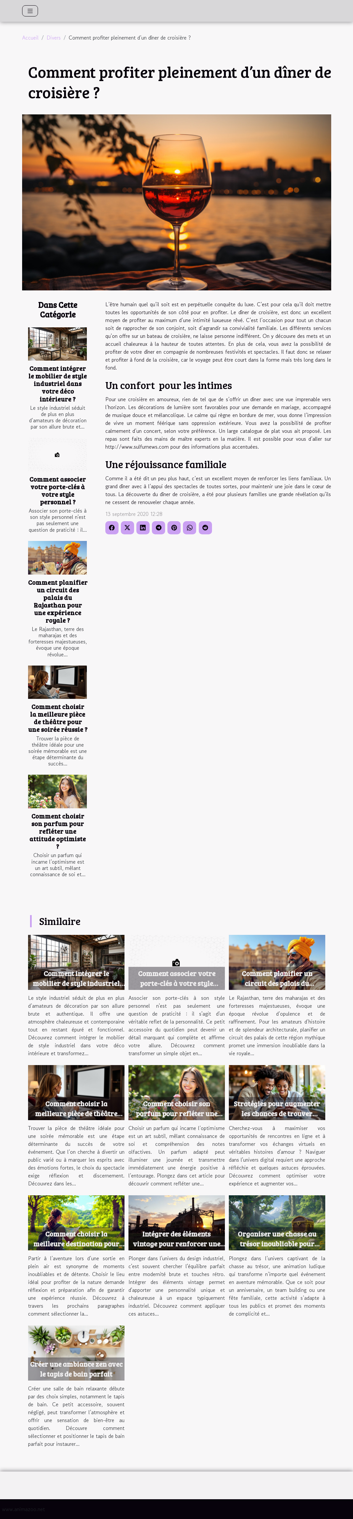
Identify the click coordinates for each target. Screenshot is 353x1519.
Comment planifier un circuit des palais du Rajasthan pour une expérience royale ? (58, 601)
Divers (54, 38)
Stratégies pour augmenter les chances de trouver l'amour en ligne (277, 1113)
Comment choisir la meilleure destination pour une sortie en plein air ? (76, 1243)
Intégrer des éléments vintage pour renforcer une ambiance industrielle (176, 1243)
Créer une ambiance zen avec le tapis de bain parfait (76, 1369)
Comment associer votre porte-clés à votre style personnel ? (57, 490)
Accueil (30, 38)
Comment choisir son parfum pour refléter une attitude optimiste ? (57, 831)
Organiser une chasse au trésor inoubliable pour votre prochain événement (277, 1243)
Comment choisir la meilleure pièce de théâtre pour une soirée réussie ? (58, 717)
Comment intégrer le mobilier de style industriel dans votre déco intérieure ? (57, 383)
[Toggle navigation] (30, 10)
